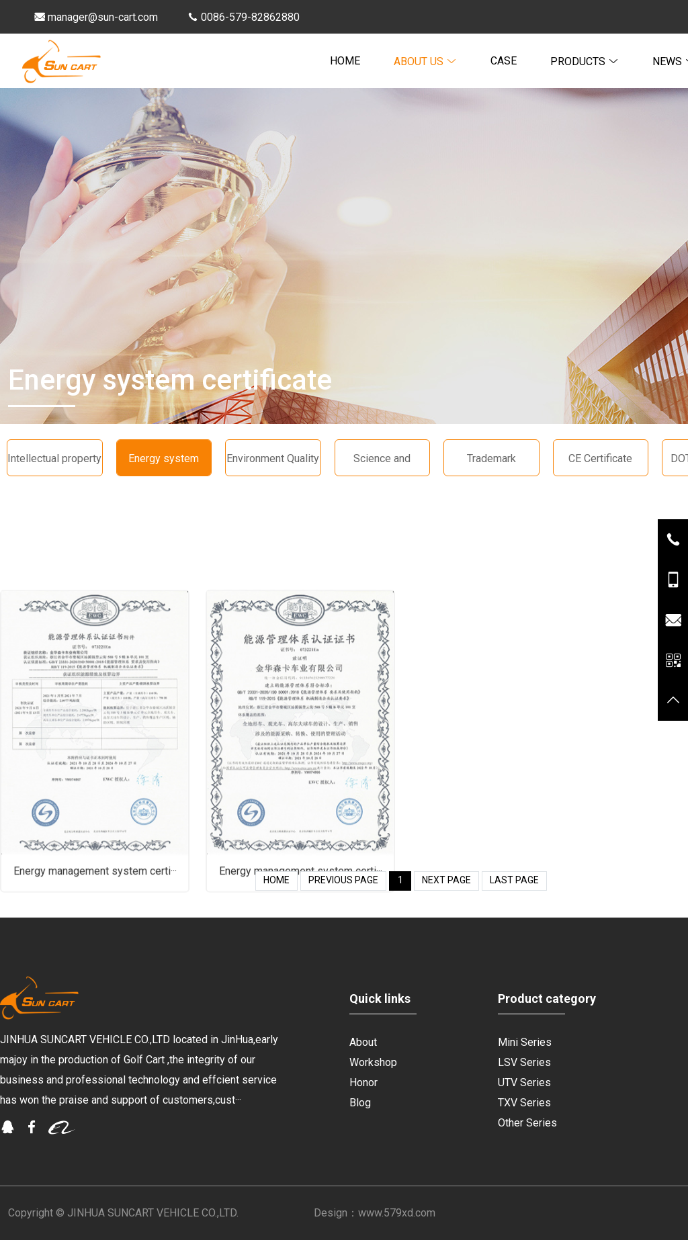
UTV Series (524, 1082)
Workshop (373, 1062)
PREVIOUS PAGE (343, 880)
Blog (360, 1102)
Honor (363, 1082)
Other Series (527, 1122)
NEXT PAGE (446, 880)
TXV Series (524, 1102)
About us (425, 61)
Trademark (491, 458)
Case (503, 60)
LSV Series (524, 1062)
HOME (345, 60)
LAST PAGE (514, 880)
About (363, 1042)
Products (584, 61)
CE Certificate (600, 458)
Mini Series (525, 1042)
